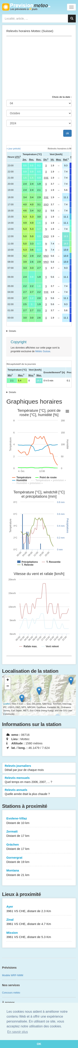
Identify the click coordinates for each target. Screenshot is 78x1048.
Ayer (39, 909)
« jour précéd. (14, 148)
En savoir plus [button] (17, 1032)
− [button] (7, 686)
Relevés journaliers (39, 768)
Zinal (39, 922)
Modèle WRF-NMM (12, 975)
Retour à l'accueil (26, 7)
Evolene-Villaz (39, 821)
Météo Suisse (42, 351)
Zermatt (39, 834)
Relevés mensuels (39, 780)
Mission (39, 935)
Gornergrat (39, 860)
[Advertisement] (39, 65)
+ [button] (7, 680)
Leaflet (6, 704)
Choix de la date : (62, 97)
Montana (39, 873)
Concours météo (11, 992)
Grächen (39, 847)
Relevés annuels (39, 792)
